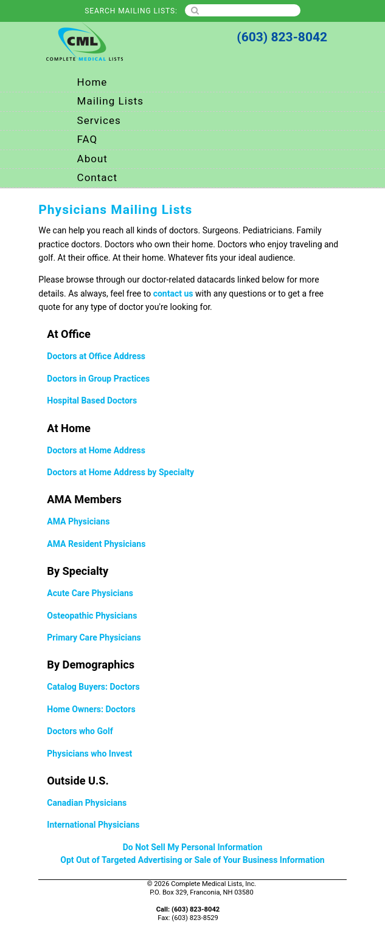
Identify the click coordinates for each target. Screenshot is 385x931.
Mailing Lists (110, 101)
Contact (97, 177)
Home (92, 82)
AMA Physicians (78, 521)
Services (99, 120)
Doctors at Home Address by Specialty (120, 472)
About (92, 159)
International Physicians (93, 825)
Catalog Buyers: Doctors (93, 687)
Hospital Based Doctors (92, 400)
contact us (173, 293)
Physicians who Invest (89, 753)
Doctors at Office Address (96, 356)
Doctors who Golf (80, 731)
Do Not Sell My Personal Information (193, 847)
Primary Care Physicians (93, 637)
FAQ (87, 139)
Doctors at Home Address (96, 450)
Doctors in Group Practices (98, 379)
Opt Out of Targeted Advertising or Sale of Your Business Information (192, 860)
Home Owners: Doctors (91, 709)
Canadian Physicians (87, 803)
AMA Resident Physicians (96, 544)
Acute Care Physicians (90, 593)
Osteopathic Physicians (92, 616)
